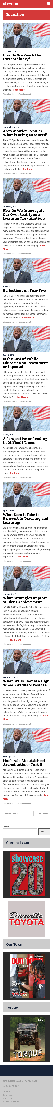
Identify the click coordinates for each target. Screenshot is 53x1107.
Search (6, 827)
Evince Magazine (11, 1102)
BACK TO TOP (11, 1086)
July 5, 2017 (8, 287)
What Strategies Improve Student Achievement (25, 600)
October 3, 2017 (10, 51)
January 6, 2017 (10, 757)
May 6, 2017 (8, 435)
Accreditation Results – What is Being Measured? (25, 133)
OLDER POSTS (41, 813)
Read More (18, 89)
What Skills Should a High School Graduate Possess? (26, 683)
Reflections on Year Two (24, 290)
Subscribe (8, 1098)
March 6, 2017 (9, 594)
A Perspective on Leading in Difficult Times (25, 440)
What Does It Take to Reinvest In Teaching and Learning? (25, 518)
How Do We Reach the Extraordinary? (22, 57)
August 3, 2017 (9, 207)
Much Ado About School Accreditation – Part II (24, 762)
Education (7, 94)
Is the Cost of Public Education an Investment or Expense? (25, 362)
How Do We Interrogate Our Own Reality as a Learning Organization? (24, 214)
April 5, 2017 (8, 511)
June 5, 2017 (8, 355)
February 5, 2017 (10, 677)
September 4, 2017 (11, 127)
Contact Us (8, 1095)
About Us (7, 1091)
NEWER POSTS (11, 813)
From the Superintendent (21, 94)
